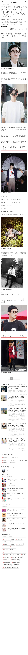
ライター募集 (16, 632)
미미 (21, 394)
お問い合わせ (16, 628)
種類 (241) (5, 547)
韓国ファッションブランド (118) (9, 462)
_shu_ (5, 470)
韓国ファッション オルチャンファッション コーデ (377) (14, 460)
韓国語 (3, 644)
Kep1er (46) (6, 559)
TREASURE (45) (7, 564)
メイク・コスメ (5, 627)
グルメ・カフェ (5, 637)
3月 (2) (23, 554)
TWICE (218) (16, 564)
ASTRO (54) (6, 557)
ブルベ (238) (19, 539)
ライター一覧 (16, 630)
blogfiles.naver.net (7, 192)
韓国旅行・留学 (5, 623)
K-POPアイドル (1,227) (15, 547)
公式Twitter (15, 636)
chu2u (8, 499)
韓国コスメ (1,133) (7, 541)
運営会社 (15, 623)
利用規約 (15, 624)
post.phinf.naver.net (7, 124)
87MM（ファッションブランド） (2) (10, 457)
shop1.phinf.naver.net (8, 68)
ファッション (5, 625)
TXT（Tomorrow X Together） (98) (10, 567)
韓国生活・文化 (5, 646)
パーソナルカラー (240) (8, 539)
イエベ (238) (19, 544)
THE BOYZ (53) (16, 562)
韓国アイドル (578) (7, 552)
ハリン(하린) (9, 480)
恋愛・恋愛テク (5, 638)
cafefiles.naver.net (7, 331)
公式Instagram (16, 634)
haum (21, 406)
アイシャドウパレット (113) (9, 549)
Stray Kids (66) (6, 562)
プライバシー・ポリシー (18, 626)
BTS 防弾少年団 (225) (16, 557)
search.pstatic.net (7, 248)
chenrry (8, 485)
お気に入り (20, 29)
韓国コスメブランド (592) (8, 544)
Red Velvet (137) (15, 559)
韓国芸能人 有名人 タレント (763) (11, 554)
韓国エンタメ (5, 621)
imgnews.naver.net (7, 372)
